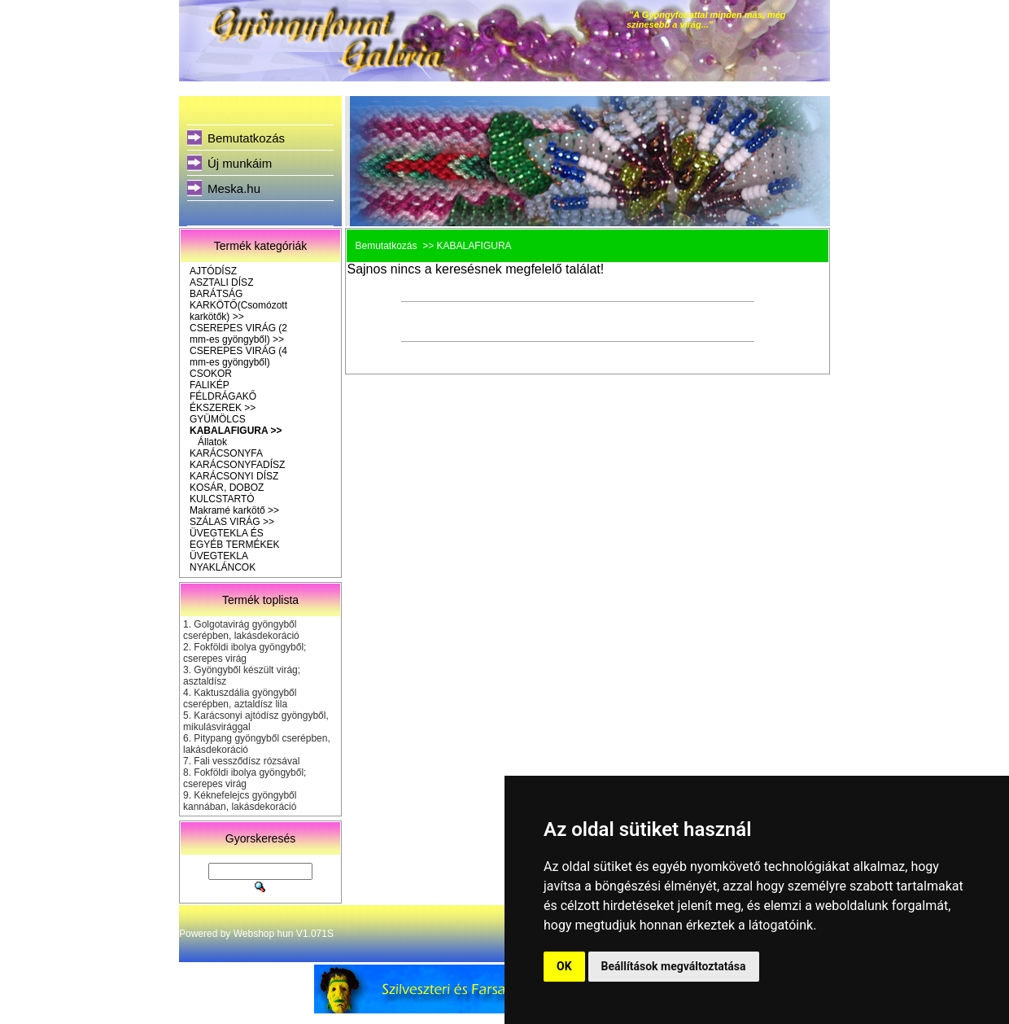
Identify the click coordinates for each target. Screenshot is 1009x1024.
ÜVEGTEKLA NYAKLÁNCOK (223, 561)
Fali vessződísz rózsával (246, 761)
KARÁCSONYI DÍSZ (234, 476)
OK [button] (564, 966)
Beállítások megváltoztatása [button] (673, 966)
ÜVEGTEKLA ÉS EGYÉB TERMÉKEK (234, 538)
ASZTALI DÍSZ (221, 282)
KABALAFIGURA (474, 246)
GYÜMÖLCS (218, 419)
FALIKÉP (209, 385)
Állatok (212, 442)
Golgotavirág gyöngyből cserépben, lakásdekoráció (241, 630)
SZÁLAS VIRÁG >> (232, 521)
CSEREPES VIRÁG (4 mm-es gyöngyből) (238, 356)
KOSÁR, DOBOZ (227, 487)
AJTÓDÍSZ (213, 271)
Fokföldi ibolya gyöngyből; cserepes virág (244, 652)
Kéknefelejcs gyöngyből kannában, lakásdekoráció (239, 801)
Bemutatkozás (246, 138)
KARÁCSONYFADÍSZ (237, 464)
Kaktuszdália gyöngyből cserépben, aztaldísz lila (239, 698)
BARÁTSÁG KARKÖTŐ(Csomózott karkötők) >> (238, 305)
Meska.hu (233, 188)
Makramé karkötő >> (234, 510)
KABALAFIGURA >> (236, 430)
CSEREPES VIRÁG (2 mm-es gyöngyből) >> (238, 333)
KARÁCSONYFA (226, 453)
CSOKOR (211, 373)
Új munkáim (239, 163)
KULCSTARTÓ (222, 499)
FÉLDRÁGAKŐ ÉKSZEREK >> (223, 402)
